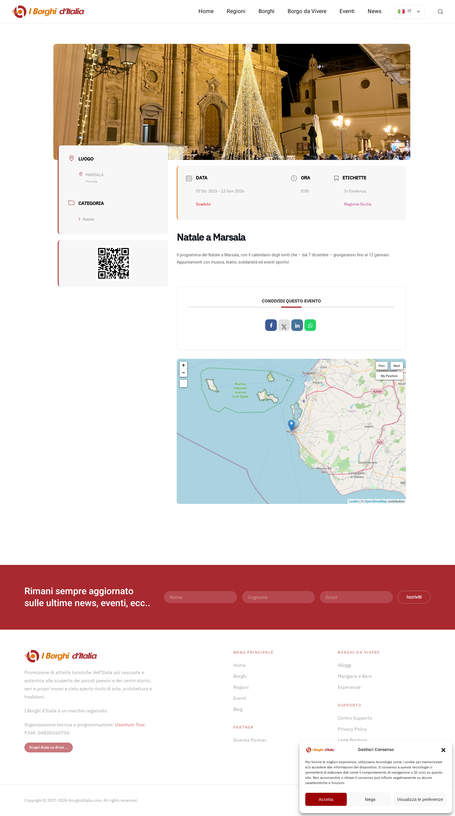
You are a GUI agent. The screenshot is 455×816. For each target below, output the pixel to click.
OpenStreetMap (375, 501)
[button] (443, 749)
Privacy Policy (352, 729)
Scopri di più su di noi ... (48, 747)
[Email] (356, 597)
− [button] (183, 373)
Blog (237, 709)
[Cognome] (278, 597)
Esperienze (349, 687)
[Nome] (200, 597)
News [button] (375, 11)
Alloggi (344, 665)
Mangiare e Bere (355, 676)
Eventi (347, 11)
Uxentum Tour (130, 724)
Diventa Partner (250, 740)
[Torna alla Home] (48, 11)
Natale (87, 219)
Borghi (267, 11)
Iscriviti (414, 597)
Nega (370, 799)
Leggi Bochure (352, 740)
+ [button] (183, 365)
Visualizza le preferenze (420, 799)
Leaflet (354, 501)
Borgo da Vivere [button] (307, 11)
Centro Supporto (355, 718)
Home (206, 11)
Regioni (241, 687)
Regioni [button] (236, 11)
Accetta (326, 799)
